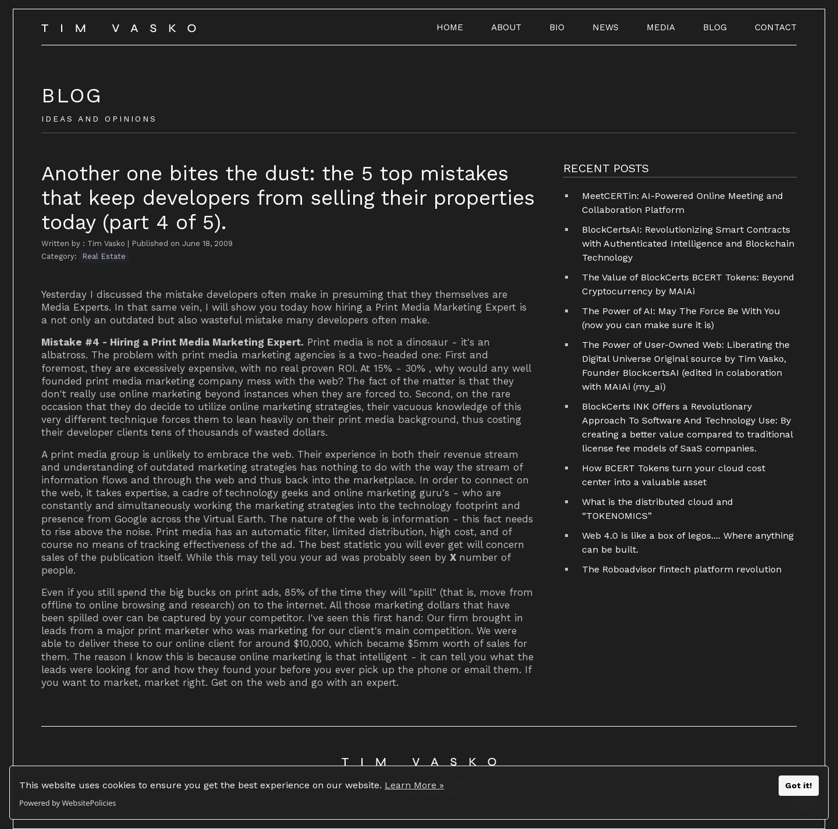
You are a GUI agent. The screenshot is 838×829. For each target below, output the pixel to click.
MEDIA (661, 28)
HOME (449, 28)
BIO (556, 28)
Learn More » (414, 785)
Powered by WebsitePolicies (67, 803)
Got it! (798, 785)
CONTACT (776, 28)
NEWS (605, 28)
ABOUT (506, 28)
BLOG (715, 28)
